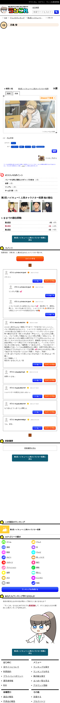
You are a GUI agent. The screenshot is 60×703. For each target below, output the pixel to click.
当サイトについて (11, 667)
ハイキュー (15, 146)
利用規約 (7, 671)
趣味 (35, 567)
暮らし (36, 572)
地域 (35, 583)
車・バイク (37, 557)
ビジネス (37, 578)
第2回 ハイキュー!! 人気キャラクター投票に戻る (30, 239)
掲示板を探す (39, 676)
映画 (6, 552)
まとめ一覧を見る (41, 681)
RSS (5, 685)
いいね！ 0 (37, 281)
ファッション (9, 567)
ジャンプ (27, 146)
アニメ (13, 143)
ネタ (6, 578)
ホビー (6, 557)
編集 (54, 151)
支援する (37, 697)
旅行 (35, 562)
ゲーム (6, 542)
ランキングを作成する (30, 589)
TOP (5, 18)
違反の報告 (8, 697)
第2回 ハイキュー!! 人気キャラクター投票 (42, 18)
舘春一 (22, 146)
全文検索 (35, 7)
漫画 (33, 146)
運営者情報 (8, 681)
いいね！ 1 (37, 364)
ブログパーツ (39, 701)
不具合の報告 (9, 701)
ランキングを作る (41, 671)
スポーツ (7, 562)
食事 (6, 572)
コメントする (30, 259)
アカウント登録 (40, 685)
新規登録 (32, 605)
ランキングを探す (41, 667)
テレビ (36, 552)
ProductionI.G (40, 146)
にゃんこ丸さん (51, 158)
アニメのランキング (17, 18)
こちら (23, 165)
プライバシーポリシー (13, 676)
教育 (6, 583)
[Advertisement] (27, 57)
